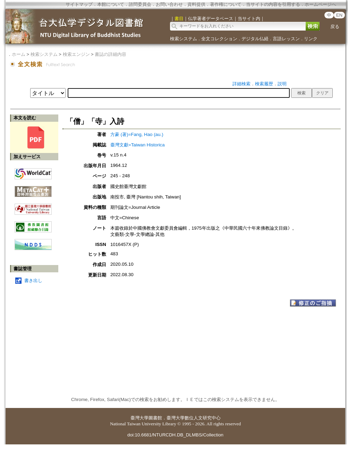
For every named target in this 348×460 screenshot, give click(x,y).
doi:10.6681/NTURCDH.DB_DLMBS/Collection (175, 434)
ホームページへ (320, 4)
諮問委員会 (140, 4)
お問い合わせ (169, 4)
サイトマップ (79, 4)
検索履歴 (264, 83)
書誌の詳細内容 (110, 54)
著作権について (225, 4)
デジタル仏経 (255, 38)
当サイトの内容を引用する (273, 4)
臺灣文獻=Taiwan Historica (137, 144)
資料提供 (196, 4)
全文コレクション (219, 38)
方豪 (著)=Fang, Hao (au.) (136, 134)
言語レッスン (286, 38)
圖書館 (155, 417)
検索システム (183, 38)
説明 (282, 83)
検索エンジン (76, 54)
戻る (334, 26)
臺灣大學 (139, 417)
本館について (110, 4)
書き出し (33, 280)
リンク (310, 38)
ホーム (18, 54)
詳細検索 (241, 83)
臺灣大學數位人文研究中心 (194, 417)
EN (339, 15)
